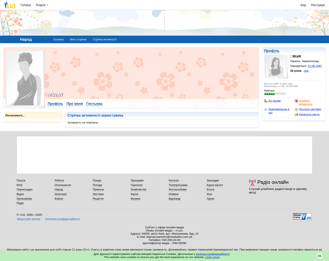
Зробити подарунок (303, 102)
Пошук (97, 180)
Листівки (98, 194)
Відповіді (174, 198)
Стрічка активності (104, 39)
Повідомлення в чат (276, 111)
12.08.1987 (315, 66)
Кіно (209, 194)
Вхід (303, 4)
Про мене (74, 104)
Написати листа (307, 114)
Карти (134, 194)
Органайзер (24, 198)
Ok (319, 255)
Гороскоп (136, 185)
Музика (135, 198)
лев (306, 70)
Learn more (212, 257)
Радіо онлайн (273, 182)
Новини (174, 194)
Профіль (271, 51)
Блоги (211, 189)
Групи (210, 198)
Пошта (21, 180)
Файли (59, 198)
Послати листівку (308, 109)
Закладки (213, 180)
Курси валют (215, 185)
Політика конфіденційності (62, 219)
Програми (137, 180)
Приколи (98, 189)
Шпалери (61, 194)
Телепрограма (178, 185)
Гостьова (94, 104)
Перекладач (24, 189)
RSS (19, 185)
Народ (59, 189)
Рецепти (98, 198)
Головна (26, 4)
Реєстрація (318, 4)
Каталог (174, 180)
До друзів (272, 101)
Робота (59, 180)
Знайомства (138, 189)
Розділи (41, 4)
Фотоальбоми (178, 189)
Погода (97, 185)
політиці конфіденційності (213, 254)
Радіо (20, 203)
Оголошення (63, 185)
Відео (20, 194)
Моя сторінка (78, 39)
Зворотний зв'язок (28, 219)
